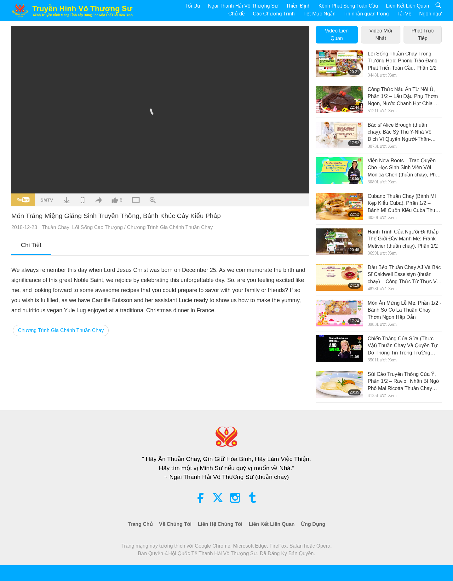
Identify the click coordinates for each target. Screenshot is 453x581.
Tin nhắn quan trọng (366, 13)
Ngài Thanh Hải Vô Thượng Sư (243, 6)
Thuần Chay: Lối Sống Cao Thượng (82, 227)
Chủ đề (236, 13)
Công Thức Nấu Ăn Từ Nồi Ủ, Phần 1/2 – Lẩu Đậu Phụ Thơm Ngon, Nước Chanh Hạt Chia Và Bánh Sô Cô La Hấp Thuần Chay (404, 97)
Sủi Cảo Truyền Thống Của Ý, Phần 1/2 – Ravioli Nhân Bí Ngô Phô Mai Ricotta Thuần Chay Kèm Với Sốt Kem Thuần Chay (403, 381)
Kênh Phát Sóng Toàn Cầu (348, 6)
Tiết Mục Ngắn (319, 13)
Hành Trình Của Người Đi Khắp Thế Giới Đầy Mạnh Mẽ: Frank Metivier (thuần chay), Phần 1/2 (403, 239)
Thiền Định (298, 6)
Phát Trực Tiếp (422, 34)
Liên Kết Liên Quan (407, 6)
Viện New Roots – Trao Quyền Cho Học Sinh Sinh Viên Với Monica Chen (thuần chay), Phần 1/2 (404, 168)
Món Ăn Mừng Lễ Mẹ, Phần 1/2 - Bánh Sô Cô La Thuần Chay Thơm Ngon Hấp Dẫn (404, 310)
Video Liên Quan (336, 34)
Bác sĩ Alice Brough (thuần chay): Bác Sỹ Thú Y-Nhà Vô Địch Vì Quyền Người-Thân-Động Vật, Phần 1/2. (399, 132)
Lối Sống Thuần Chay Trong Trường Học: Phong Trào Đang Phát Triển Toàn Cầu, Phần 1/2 (403, 61)
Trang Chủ (140, 524)
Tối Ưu (192, 6)
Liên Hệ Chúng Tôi (220, 524)
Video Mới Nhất (380, 34)
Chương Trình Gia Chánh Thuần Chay (170, 227)
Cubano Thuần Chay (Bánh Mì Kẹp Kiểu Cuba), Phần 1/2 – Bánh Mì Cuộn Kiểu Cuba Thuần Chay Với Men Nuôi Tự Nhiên (404, 203)
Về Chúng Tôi (175, 524)
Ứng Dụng (313, 524)
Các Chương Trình (274, 13)
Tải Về (404, 13)
